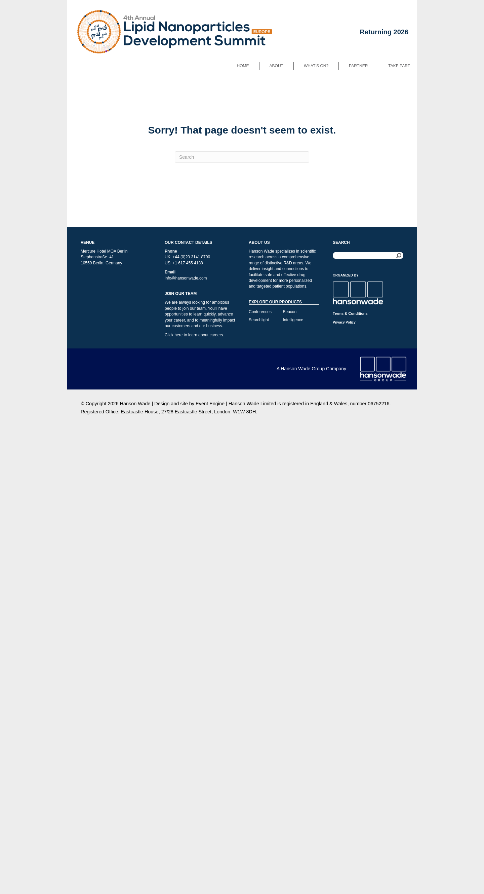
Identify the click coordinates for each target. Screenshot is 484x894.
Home (243, 66)
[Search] (242, 157)
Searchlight (259, 320)
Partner (358, 66)
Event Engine (210, 403)
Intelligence (293, 320)
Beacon (290, 311)
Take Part (399, 66)
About (276, 66)
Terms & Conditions (350, 313)
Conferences (260, 311)
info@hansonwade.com (186, 278)
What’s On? (316, 66)
